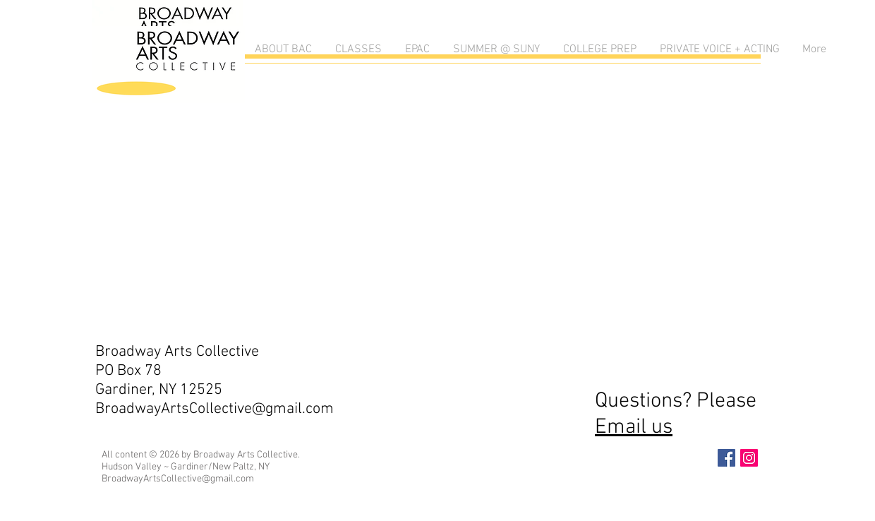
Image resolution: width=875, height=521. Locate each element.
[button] (282, 49)
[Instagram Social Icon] (749, 458)
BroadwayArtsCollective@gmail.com (214, 409)
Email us (633, 427)
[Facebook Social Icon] (726, 458)
